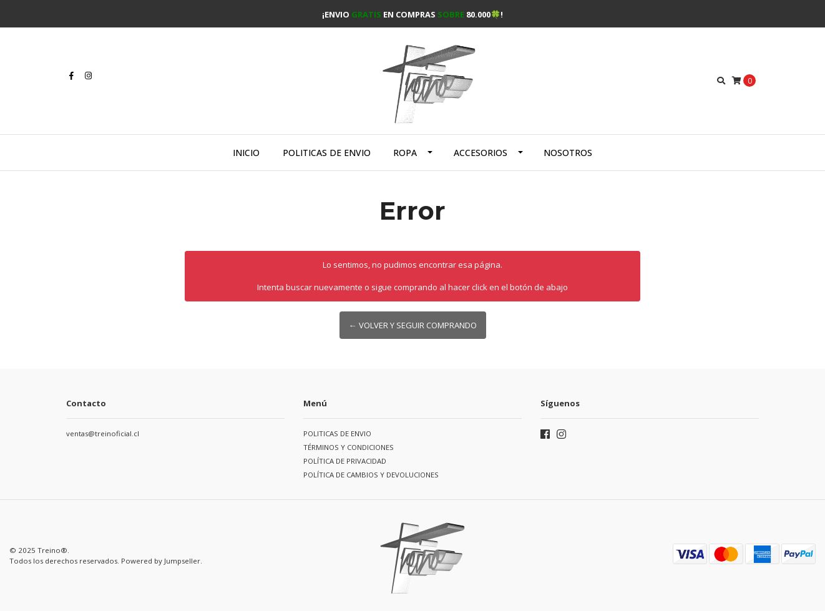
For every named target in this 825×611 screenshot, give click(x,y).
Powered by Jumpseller (160, 560)
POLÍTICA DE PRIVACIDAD (344, 461)
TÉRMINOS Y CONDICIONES (348, 447)
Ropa (405, 153)
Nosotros (568, 153)
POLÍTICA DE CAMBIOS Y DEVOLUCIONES (371, 474)
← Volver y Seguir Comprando (413, 325)
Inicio (246, 153)
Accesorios (480, 153)
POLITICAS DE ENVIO (327, 153)
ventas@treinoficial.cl (102, 433)
